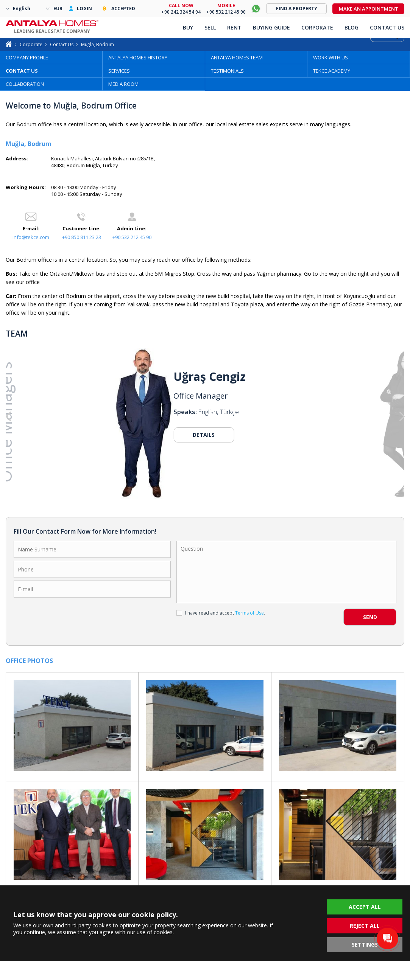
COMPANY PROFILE (27, 57)
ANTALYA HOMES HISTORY (137, 57)
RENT (234, 27)
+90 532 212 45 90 (131, 237)
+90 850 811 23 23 (81, 237)
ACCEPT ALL (365, 906)
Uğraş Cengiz (209, 376)
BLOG (352, 27)
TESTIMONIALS (227, 70)
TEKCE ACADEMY (331, 70)
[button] (364, 417)
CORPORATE (317, 27)
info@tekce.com (30, 237)
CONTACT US (22, 70)
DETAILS (204, 434)
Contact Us (61, 44)
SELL (210, 27)
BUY (188, 27)
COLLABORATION (25, 84)
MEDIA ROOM (123, 84)
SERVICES (119, 70)
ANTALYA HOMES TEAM (237, 57)
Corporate (31, 44)
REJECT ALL (365, 925)
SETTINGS (365, 944)
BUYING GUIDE (271, 27)
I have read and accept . (220, 613)
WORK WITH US (330, 57)
